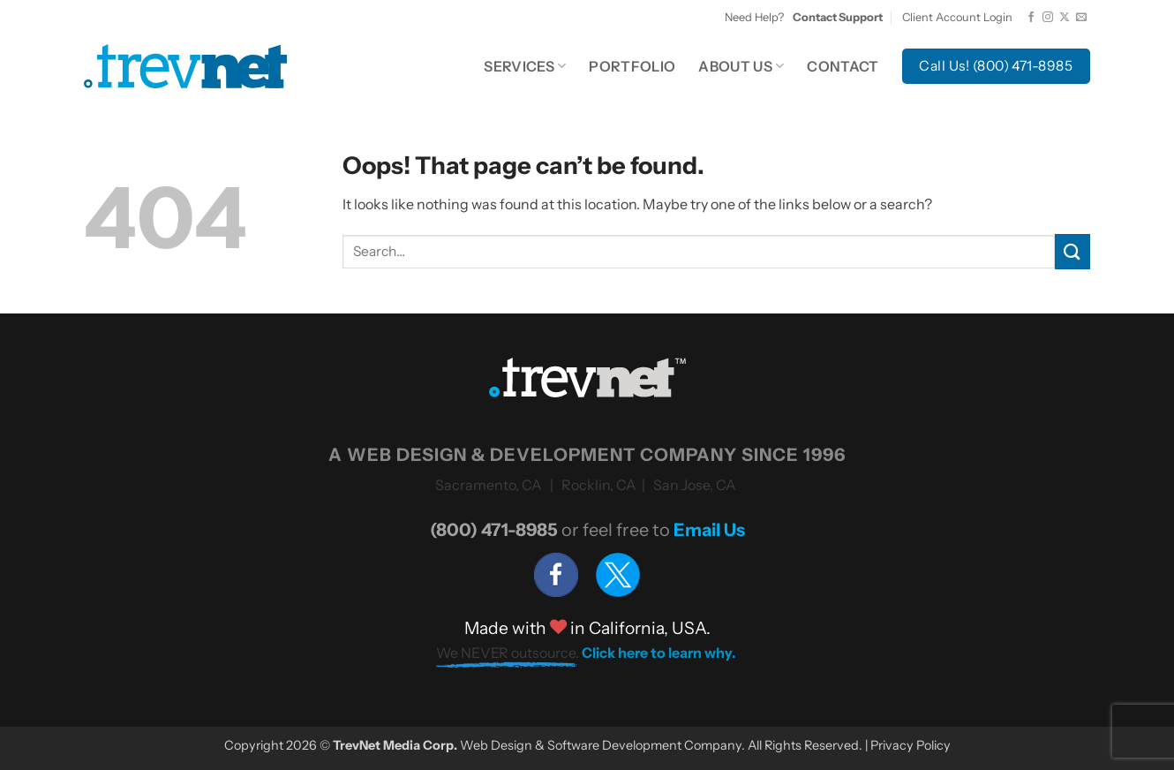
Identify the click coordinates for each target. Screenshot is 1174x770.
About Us (741, 66)
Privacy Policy (910, 745)
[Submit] (1072, 251)
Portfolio (632, 66)
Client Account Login (957, 17)
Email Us (709, 529)
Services (525, 66)
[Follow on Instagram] (1047, 17)
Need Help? (804, 17)
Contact (842, 66)
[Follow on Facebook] (1031, 17)
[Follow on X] (1064, 17)
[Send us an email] (1081, 17)
